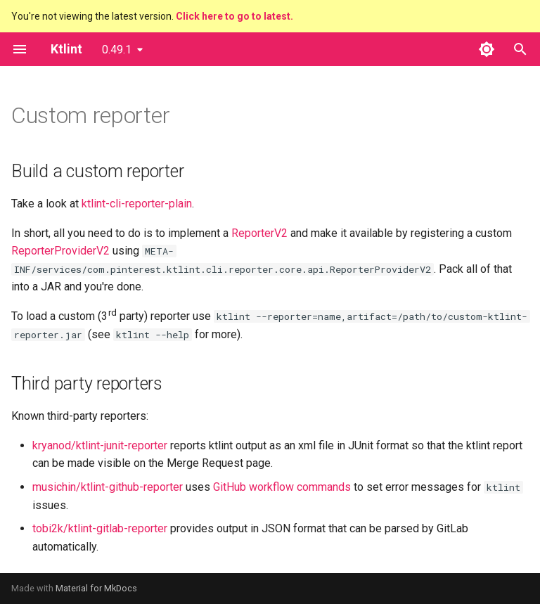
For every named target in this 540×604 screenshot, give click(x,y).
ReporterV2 (259, 233)
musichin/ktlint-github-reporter (107, 487)
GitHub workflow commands (282, 487)
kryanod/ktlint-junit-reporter (99, 445)
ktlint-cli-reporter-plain (137, 203)
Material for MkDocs (96, 588)
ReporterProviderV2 (60, 250)
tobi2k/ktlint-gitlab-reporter (99, 528)
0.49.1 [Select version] (116, 49)
